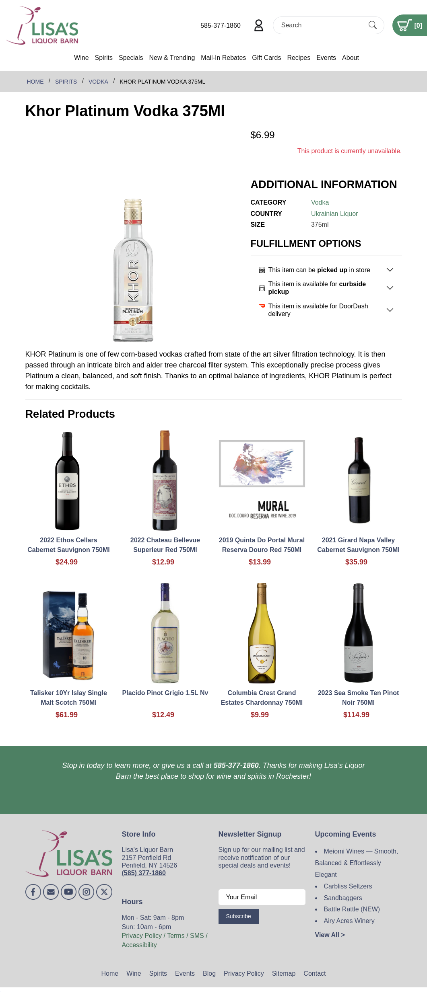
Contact (314, 973)
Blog (209, 973)
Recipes (298, 57)
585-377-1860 (220, 25)
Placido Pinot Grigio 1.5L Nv (165, 692)
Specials (131, 57)
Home (110, 973)
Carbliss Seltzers (348, 886)
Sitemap (284, 973)
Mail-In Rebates (223, 57)
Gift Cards (266, 57)
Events (326, 57)
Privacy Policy (244, 973)
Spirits (104, 57)
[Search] (321, 25)
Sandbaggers (343, 897)
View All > (330, 934)
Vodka (320, 202)
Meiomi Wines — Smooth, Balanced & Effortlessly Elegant (356, 863)
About (350, 57)
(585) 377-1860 (144, 873)
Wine (81, 57)
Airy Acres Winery (349, 920)
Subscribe (238, 916)
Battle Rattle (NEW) (352, 909)
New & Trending (172, 57)
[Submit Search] (372, 25)
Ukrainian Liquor (334, 213)
